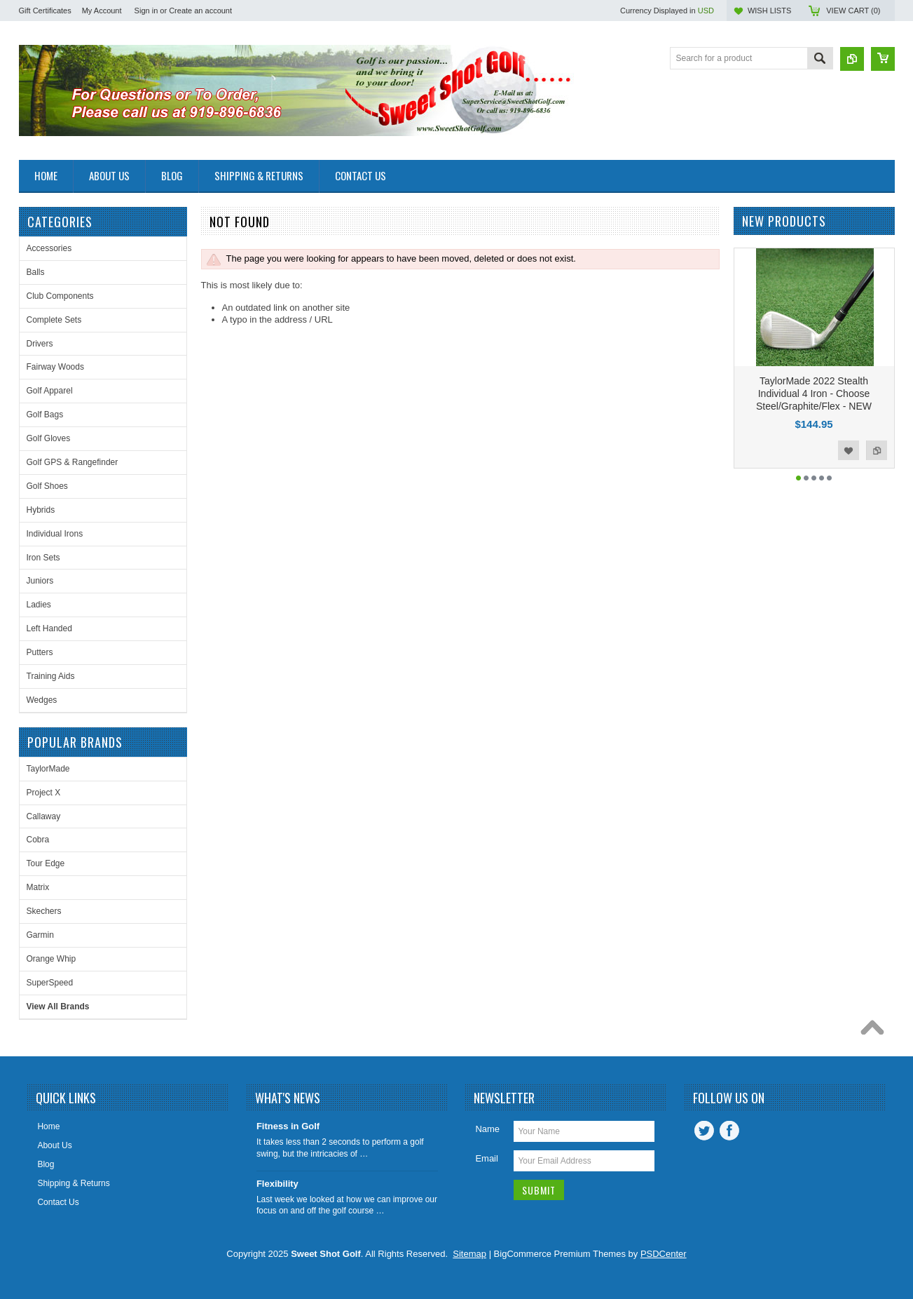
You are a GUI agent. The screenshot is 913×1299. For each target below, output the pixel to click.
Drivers (40, 344)
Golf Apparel (50, 391)
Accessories (49, 248)
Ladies (39, 605)
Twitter (704, 1130)
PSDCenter (663, 1253)
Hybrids (41, 510)
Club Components (60, 296)
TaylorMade (48, 769)
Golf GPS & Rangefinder (72, 462)
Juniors (40, 581)
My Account (102, 10)
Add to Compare (876, 450)
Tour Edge (46, 863)
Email (486, 1158)
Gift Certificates (45, 10)
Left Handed (49, 628)
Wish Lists (769, 10)
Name (487, 1129)
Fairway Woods (55, 367)
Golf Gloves (49, 438)
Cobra (38, 839)
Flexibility (277, 1183)
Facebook (729, 1130)
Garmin (40, 935)
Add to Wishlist (848, 450)
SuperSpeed (50, 983)
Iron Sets (43, 558)
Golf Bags (45, 414)
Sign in (146, 10)
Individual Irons (55, 534)
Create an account (200, 10)
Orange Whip (51, 959)
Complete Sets (54, 320)
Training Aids (51, 676)
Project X (44, 792)
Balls (36, 272)
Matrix (38, 887)
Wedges (42, 700)
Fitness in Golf (288, 1126)
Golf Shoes (47, 486)
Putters (40, 652)
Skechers (44, 911)
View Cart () (853, 10)
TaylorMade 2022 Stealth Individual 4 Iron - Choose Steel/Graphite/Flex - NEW (814, 393)
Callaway (44, 816)
